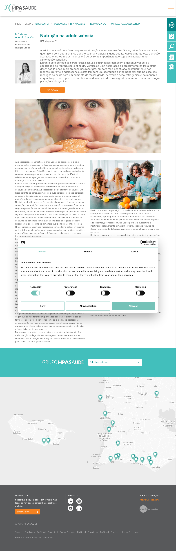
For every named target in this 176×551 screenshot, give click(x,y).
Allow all (133, 306)
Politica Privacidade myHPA (28, 537)
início (18, 24)
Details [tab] (88, 251)
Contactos (48, 537)
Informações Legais (129, 532)
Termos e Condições (25, 532)
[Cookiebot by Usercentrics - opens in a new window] (142, 242)
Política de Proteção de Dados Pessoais (56, 532)
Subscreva (23, 511)
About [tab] (134, 251)
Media (28, 24)
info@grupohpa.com (149, 500)
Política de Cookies (109, 532)
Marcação (52, 90)
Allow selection (88, 306)
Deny (43, 306)
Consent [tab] (41, 251)
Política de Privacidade (88, 532)
